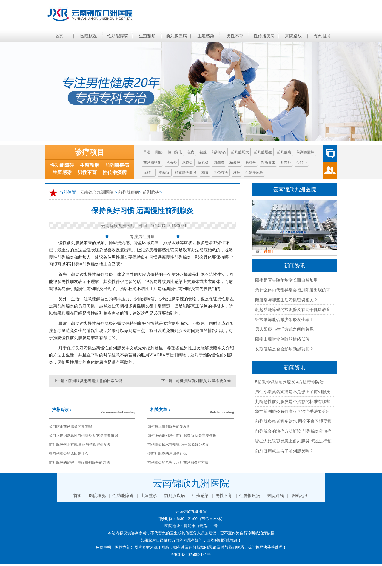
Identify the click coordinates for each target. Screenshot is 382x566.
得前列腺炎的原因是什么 (68, 453)
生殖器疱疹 (254, 172)
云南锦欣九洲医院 (96, 192)
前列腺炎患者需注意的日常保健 (95, 381)
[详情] (268, 251)
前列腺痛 (284, 152)
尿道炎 (187, 162)
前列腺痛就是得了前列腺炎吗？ (284, 450)
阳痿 (159, 152)
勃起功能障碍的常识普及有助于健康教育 (292, 309)
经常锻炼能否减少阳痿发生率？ (284, 319)
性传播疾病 (264, 36)
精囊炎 (234, 162)
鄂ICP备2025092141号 (191, 554)
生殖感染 (205, 36)
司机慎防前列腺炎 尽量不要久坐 (203, 381)
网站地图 (300, 495)
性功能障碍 (117, 36)
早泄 (146, 152)
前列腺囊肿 (305, 152)
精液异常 (268, 162)
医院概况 (88, 36)
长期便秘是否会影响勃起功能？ (284, 349)
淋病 (236, 172)
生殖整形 (147, 36)
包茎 (203, 152)
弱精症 (164, 172)
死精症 (286, 162)
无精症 (148, 172)
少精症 (301, 162)
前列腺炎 (219, 152)
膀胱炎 (250, 162)
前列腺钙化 (152, 162)
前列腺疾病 (176, 36)
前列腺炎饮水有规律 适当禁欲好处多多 (80, 444)
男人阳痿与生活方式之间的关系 (284, 329)
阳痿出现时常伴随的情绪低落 (282, 339)
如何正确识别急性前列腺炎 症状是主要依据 (83, 435)
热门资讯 (175, 152)
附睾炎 (219, 162)
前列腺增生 (263, 152)
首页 (59, 36)
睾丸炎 (203, 162)
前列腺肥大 (240, 152)
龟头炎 (171, 162)
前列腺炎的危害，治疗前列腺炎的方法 (79, 462)
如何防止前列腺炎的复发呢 (70, 426)
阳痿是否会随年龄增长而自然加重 (286, 280)
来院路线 (293, 36)
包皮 (190, 152)
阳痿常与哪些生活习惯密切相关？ (286, 299)
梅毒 (205, 172)
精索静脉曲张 (185, 172)
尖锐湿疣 (221, 172)
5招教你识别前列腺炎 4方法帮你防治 (289, 381)
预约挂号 (322, 36)
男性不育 (235, 36)
